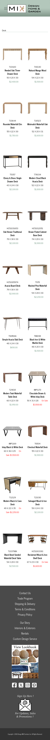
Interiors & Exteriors (25, 628)
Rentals (25, 633)
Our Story (25, 622)
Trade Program (25, 598)
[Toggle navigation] (5, 8)
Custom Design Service (25, 639)
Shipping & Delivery (25, 604)
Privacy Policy (25, 614)
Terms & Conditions (25, 609)
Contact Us (25, 593)
